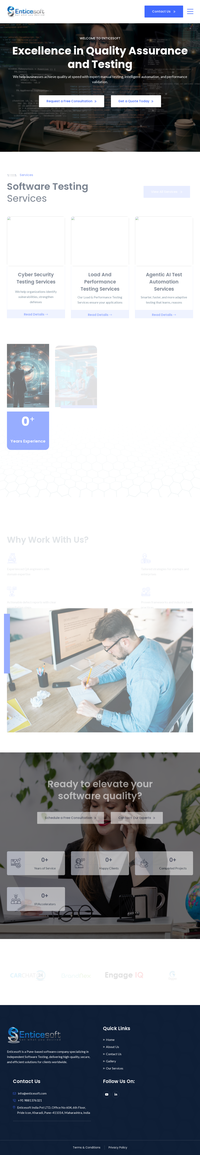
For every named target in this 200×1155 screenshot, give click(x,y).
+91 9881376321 (30, 1100)
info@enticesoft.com (32, 1093)
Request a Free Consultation (72, 101)
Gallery (111, 1061)
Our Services (114, 1068)
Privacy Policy (118, 1147)
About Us (112, 1046)
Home (110, 1039)
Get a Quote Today (135, 101)
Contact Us (164, 11)
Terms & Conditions (86, 1147)
